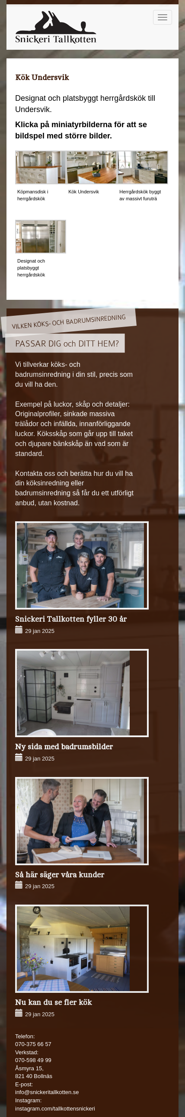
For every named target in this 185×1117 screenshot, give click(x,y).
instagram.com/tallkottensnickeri (55, 1108)
